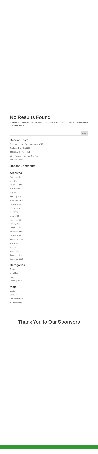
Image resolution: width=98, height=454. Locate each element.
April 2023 (14, 212)
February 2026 (15, 177)
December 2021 (16, 255)
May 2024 (13, 192)
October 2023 (15, 204)
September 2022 (16, 239)
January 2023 (15, 224)
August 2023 (15, 208)
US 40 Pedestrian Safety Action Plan (24, 156)
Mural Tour (14, 273)
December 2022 (16, 228)
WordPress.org (16, 303)
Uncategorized (16, 281)
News (12, 277)
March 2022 (14, 251)
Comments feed (16, 299)
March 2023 (14, 216)
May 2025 (13, 181)
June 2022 (14, 247)
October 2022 (15, 235)
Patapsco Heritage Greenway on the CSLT (26, 144)
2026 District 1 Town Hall (20, 152)
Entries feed (14, 295)
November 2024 (16, 185)
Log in (12, 291)
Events (12, 269)
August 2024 (15, 189)
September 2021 (16, 259)
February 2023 (15, 220)
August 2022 (15, 243)
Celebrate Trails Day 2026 (20, 148)
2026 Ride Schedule (17, 160)
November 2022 (16, 231)
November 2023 (16, 200)
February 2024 (15, 196)
